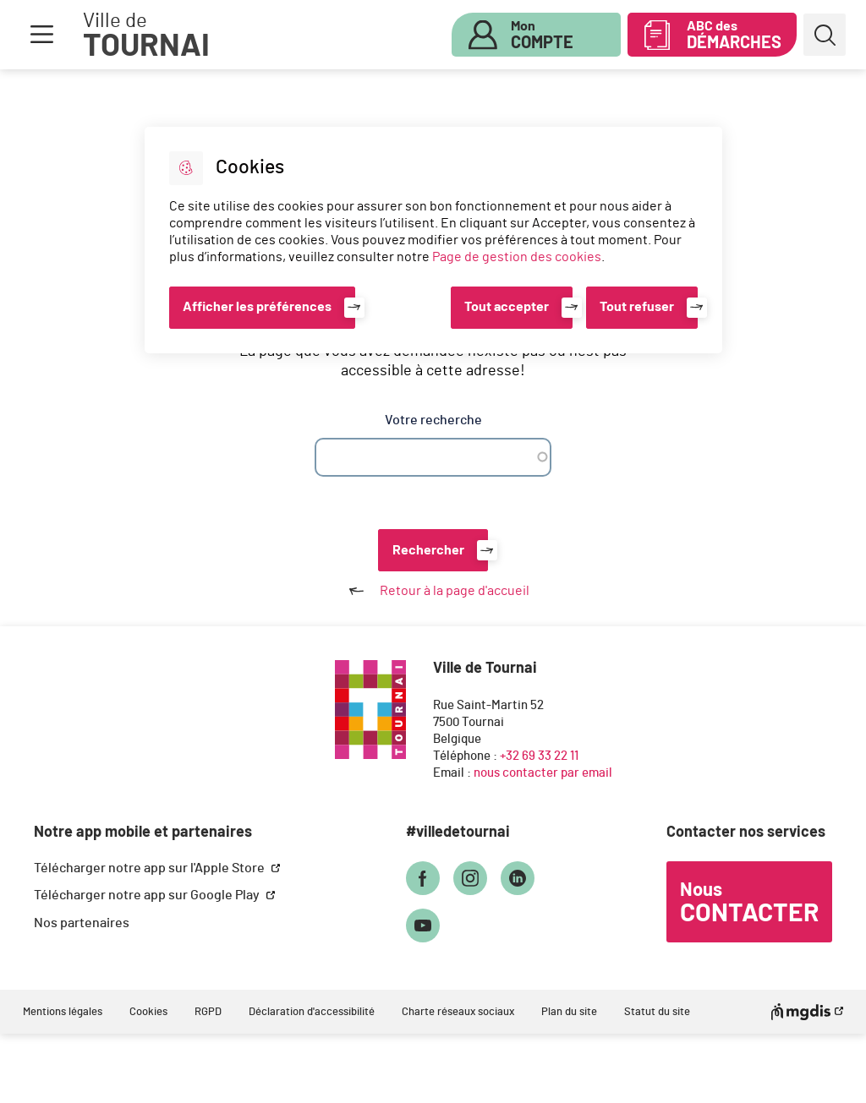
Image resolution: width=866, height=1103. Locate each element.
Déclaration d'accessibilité (312, 1012)
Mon (542, 35)
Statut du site (657, 1012)
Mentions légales (62, 1012)
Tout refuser (637, 307)
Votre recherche (433, 420)
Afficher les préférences (257, 307)
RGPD (208, 1012)
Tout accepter (506, 307)
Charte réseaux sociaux (458, 1012)
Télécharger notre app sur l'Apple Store (150, 868)
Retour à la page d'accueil (433, 590)
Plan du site (569, 1012)
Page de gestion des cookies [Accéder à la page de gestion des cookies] (516, 257)
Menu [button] (41, 35)
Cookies (148, 1012)
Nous (749, 903)
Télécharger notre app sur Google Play (148, 895)
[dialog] (433, 240)
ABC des (734, 35)
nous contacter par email (543, 773)
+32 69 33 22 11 (539, 756)
